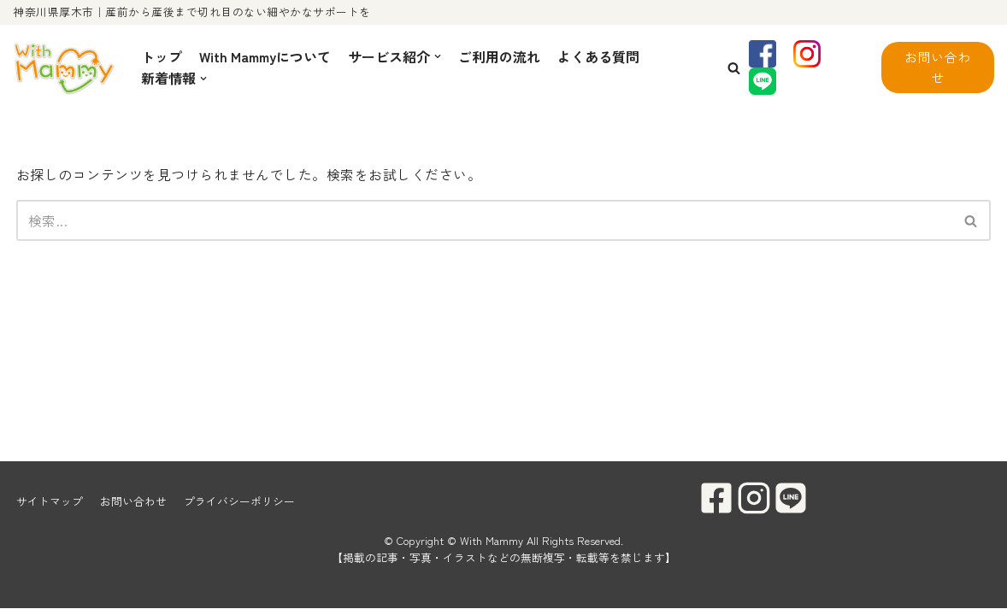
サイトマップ (49, 508)
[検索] (484, 220)
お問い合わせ (937, 67)
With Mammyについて (265, 56)
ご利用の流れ (499, 56)
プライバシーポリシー (239, 508)
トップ (161, 56)
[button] (733, 68)
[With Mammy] (64, 68)
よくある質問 (598, 56)
